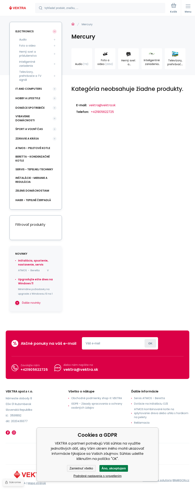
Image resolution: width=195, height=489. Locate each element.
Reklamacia (141, 423)
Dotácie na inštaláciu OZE (151, 404)
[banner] (17, 8)
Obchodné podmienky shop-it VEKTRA (96, 398)
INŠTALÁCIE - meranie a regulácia (31, 180)
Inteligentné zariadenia (27, 64)
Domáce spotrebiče (30, 108)
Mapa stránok (37, 483)
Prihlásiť (150, 343)
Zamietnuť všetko (81, 468)
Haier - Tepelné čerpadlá (33, 200)
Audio (23, 39)
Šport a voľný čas (29, 129)
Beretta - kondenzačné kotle (32, 158)
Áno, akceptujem (113, 468)
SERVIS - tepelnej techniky (34, 169)
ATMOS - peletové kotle (32, 148)
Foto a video (27, 46)
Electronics (24, 31)
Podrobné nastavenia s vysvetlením (98, 476)
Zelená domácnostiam (32, 191)
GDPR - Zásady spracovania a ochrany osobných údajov (96, 406)
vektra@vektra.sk (102, 105)
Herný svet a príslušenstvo (28, 54)
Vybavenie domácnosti (25, 118)
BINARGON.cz (181, 480)
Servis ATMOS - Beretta (149, 398)
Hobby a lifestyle (27, 98)
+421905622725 (102, 112)
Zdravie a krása (27, 138)
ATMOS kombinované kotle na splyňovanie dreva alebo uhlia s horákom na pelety (161, 413)
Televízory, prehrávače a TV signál (30, 76)
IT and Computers (28, 89)
